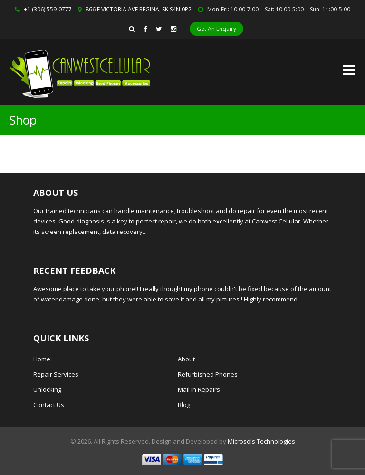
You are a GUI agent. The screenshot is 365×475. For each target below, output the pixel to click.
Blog (184, 404)
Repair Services (55, 374)
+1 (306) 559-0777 (48, 9)
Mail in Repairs (199, 389)
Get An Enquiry (216, 29)
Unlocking (47, 389)
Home (41, 359)
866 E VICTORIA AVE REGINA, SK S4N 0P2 (139, 9)
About (186, 359)
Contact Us (48, 404)
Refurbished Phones (208, 374)
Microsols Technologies (261, 441)
